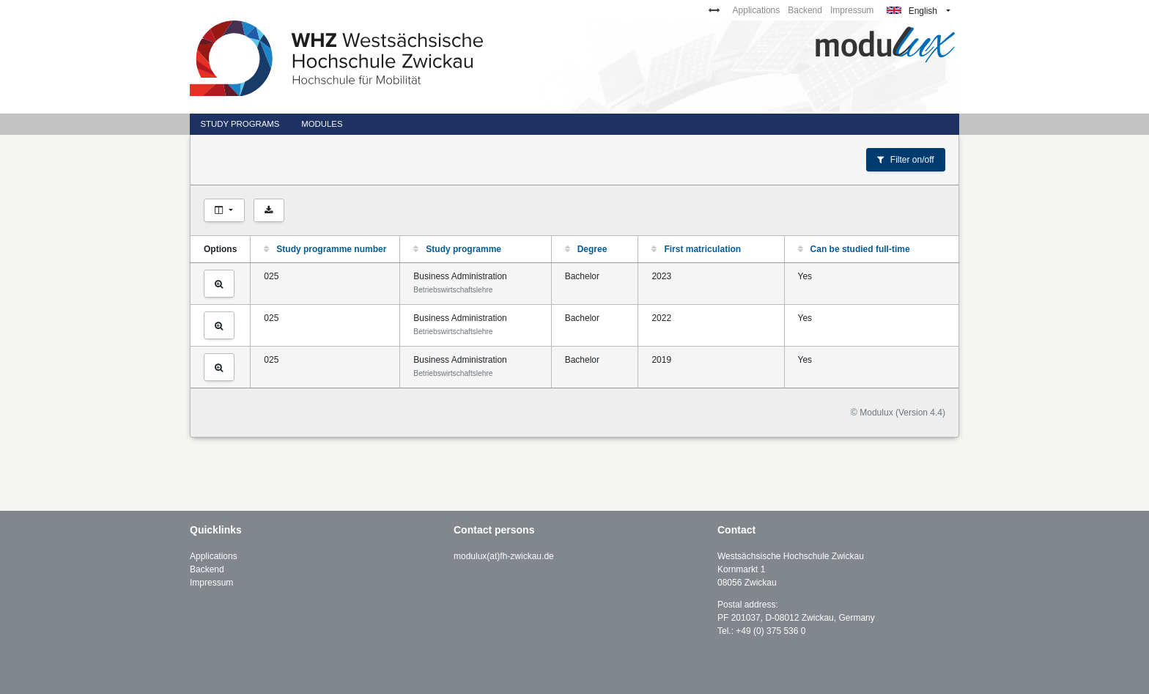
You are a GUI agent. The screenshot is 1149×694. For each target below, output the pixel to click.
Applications (756, 10)
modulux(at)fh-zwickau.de (504, 556)
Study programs (239, 123)
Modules (321, 123)
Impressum (851, 10)
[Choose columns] (224, 210)
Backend (805, 10)
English (912, 11)
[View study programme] (219, 284)
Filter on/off (905, 160)
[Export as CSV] (269, 210)
